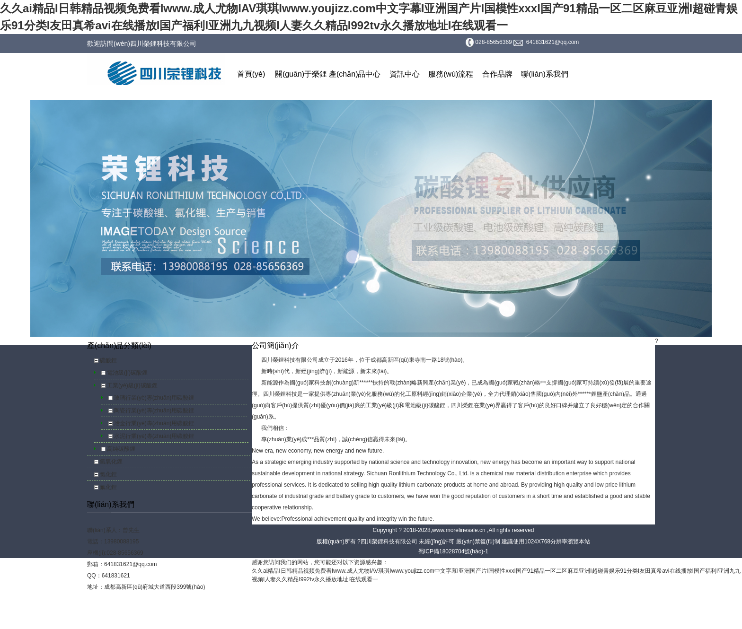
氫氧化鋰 (111, 461)
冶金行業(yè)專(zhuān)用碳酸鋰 (154, 423)
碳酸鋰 (108, 360)
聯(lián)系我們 (544, 74)
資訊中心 (404, 74)
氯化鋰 (108, 474)
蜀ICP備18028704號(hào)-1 (453, 551)
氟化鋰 (108, 487)
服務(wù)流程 (450, 74)
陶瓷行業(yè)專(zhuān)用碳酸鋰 (154, 410)
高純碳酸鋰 (121, 449)
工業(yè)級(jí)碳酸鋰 (132, 385)
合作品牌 (497, 74)
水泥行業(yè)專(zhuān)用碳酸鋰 (154, 436)
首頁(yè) (251, 74)
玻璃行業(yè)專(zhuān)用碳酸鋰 (154, 397)
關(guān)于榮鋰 (301, 74)
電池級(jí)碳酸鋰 (127, 372)
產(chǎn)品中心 (354, 74)
